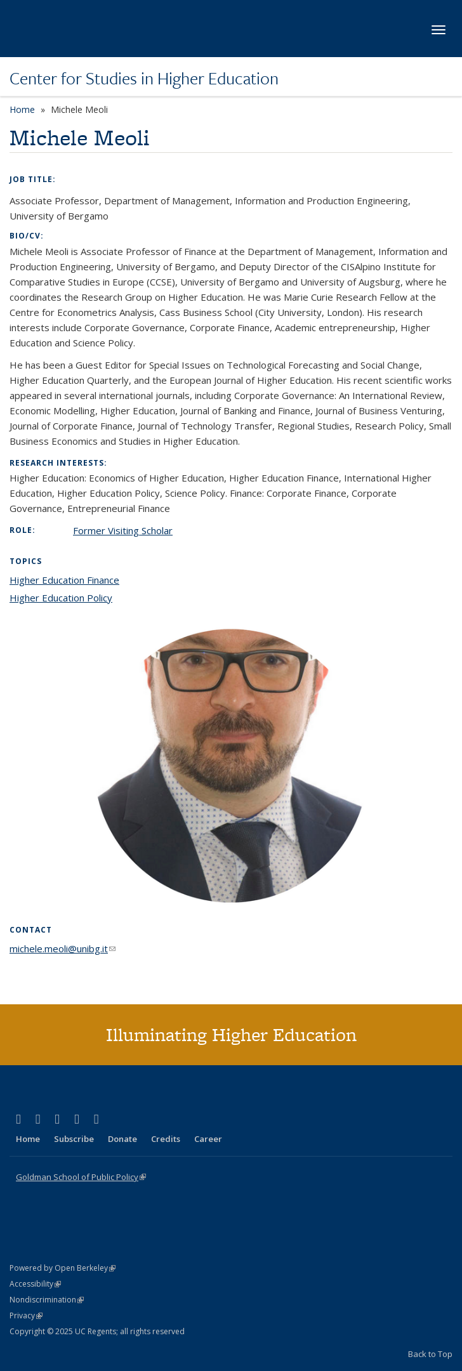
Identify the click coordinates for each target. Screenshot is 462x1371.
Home (22, 109)
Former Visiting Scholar (123, 530)
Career (208, 1139)
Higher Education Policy (61, 597)
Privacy (26, 1315)
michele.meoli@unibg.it (63, 948)
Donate (122, 1139)
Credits (165, 1139)
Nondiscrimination (47, 1299)
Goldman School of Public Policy (81, 1177)
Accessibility (35, 1283)
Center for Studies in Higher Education (144, 78)
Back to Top (430, 1354)
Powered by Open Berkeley (63, 1268)
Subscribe (74, 1139)
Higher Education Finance (64, 580)
